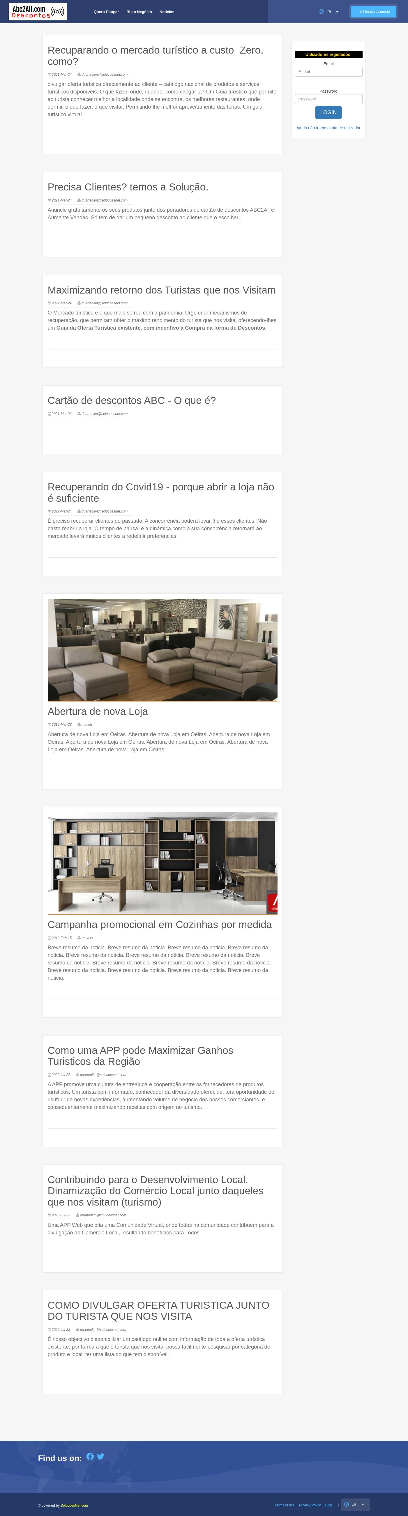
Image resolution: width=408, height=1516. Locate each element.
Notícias (167, 12)
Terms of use (285, 1505)
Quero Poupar (106, 12)
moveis (87, 724)
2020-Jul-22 (61, 1075)
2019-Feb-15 (62, 938)
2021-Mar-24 (62, 75)
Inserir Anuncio (373, 11)
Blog (328, 1505)
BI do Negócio (139, 12)
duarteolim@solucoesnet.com (105, 75)
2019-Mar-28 (62, 724)
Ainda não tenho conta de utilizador (328, 128)
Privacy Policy (310, 1505)
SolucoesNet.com (74, 1505)
